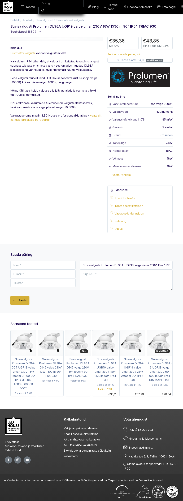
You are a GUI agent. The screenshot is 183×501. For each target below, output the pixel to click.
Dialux (119, 228)
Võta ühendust (135, 419)
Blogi (93, 7)
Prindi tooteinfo (125, 198)
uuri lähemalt (154, 60)
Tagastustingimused (121, 480)
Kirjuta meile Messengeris (142, 438)
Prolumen (166, 135)
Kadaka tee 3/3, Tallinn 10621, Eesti (149, 456)
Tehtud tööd (110, 7)
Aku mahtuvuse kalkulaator (82, 439)
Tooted (28, 7)
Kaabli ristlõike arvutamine (81, 434)
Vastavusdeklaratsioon (129, 213)
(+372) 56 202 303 (138, 429)
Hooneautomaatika (137, 7)
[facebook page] (8, 460)
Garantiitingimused (151, 480)
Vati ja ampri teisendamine (81, 428)
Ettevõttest (12, 442)
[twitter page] (17, 460)
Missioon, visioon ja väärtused (24, 446)
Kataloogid (166, 6)
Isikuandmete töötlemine (60, 480)
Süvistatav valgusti (22, 53)
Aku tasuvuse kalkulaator (80, 445)
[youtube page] (27, 460)
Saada (20, 301)
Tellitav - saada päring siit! (124, 54)
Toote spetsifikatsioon (129, 206)
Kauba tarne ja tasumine (23, 480)
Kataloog (120, 221)
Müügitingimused (92, 480)
